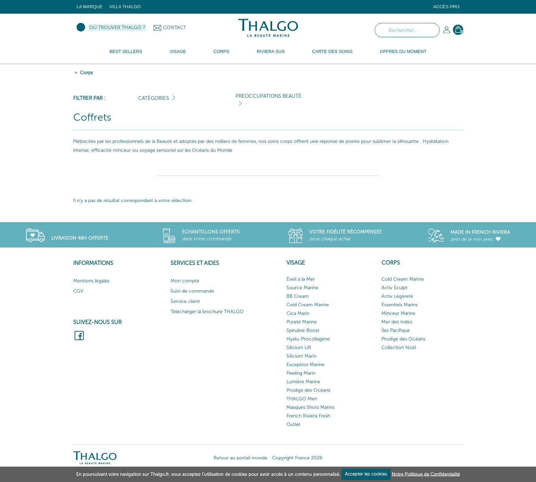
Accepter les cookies (366, 474)
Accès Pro (446, 6)
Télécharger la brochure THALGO (207, 311)
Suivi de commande (192, 291)
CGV (78, 291)
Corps (86, 73)
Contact (174, 27)
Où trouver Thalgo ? (117, 27)
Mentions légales (91, 281)
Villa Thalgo (125, 6)
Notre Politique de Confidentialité (426, 474)
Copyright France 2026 (297, 458)
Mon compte (185, 281)
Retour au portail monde (240, 458)
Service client (185, 301)
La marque (90, 6)
